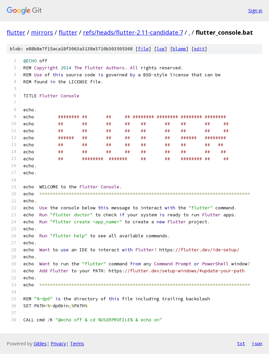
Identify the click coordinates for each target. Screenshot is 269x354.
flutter (16, 32)
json (257, 343)
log (161, 49)
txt (241, 343)
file (143, 49)
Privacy (58, 343)
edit (199, 49)
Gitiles (40, 343)
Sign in (255, 10)
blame (179, 49)
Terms (77, 343)
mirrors (42, 32)
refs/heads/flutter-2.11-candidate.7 (133, 32)
